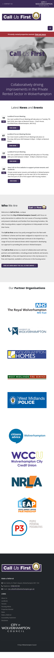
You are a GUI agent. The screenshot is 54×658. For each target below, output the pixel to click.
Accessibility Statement (8, 618)
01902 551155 (15, 586)
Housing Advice (6, 606)
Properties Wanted (7, 609)
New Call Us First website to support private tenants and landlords (28, 168)
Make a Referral (6, 615)
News (3, 612)
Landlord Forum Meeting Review (19, 134)
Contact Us (8, 4)
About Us (4, 598)
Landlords (4, 601)
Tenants (3, 604)
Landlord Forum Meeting (16, 116)
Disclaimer (4, 620)
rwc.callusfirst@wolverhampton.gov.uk (21, 589)
